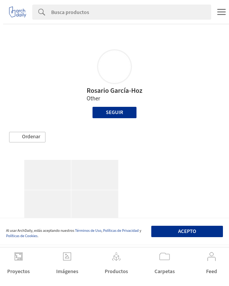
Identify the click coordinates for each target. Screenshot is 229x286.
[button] (27, 137)
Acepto (187, 231)
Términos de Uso (88, 230)
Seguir (114, 112)
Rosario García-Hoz (114, 90)
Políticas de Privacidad (121, 230)
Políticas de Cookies (22, 236)
